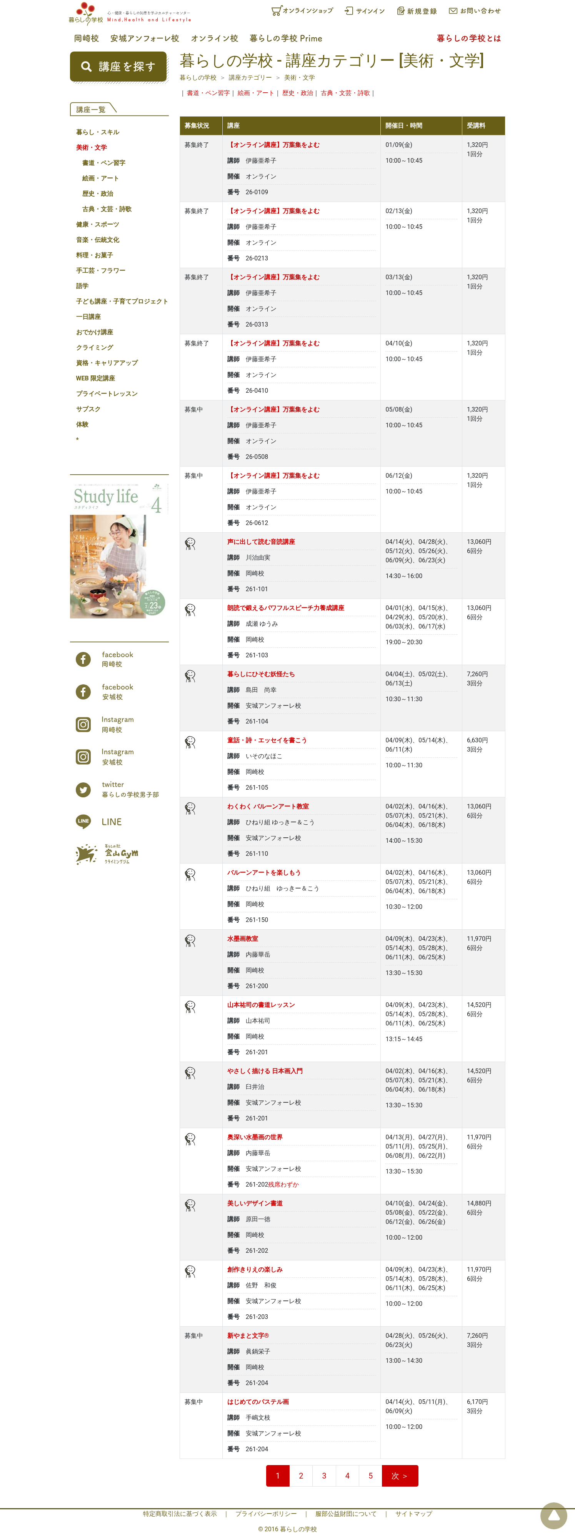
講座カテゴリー (250, 77)
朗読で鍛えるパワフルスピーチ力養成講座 (285, 608)
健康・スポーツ (97, 224)
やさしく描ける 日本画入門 (265, 1071)
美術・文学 (91, 147)
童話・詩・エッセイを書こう (267, 740)
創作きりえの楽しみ (255, 1269)
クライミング (94, 347)
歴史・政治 (97, 193)
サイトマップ (413, 1513)
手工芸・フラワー (100, 270)
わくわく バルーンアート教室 (268, 806)
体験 (82, 424)
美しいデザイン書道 (255, 1203)
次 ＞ (400, 1475)
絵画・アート (100, 178)
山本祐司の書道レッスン (261, 1005)
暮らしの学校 (198, 77)
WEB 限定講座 (95, 378)
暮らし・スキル (97, 132)
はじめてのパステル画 (258, 1401)
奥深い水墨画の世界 (255, 1137)
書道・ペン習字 (103, 163)
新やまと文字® (248, 1335)
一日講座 (88, 316)
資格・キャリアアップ (107, 363)
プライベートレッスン (107, 393)
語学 (82, 286)
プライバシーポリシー (266, 1513)
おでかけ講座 (94, 332)
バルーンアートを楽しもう (264, 872)
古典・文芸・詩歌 (107, 209)
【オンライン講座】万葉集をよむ (273, 144)
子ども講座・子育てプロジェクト (122, 301)
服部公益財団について (346, 1513)
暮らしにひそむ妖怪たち (261, 674)
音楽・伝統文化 (97, 239)
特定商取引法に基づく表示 (180, 1513)
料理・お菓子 (94, 255)
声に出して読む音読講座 (261, 541)
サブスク (88, 409)
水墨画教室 (242, 938)
